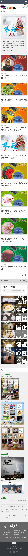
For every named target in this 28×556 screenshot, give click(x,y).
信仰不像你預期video (6, 456)
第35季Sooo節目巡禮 (6, 426)
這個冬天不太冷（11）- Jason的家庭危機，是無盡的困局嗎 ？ (14, 128)
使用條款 (19, 537)
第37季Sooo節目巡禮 (6, 377)
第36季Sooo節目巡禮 (6, 401)
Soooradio (4, 2)
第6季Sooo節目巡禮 (17, 501)
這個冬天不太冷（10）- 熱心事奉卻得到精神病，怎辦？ (14, 156)
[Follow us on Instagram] (26, 281)
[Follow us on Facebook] (21, 281)
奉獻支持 (8, 537)
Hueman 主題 (19, 548)
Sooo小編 (6, 501)
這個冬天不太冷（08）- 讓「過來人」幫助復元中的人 (13, 212)
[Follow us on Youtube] (23, 281)
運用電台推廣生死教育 (6, 481)
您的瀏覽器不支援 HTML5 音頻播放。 (14, 291)
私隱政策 (13, 537)
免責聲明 (24, 537)
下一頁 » (24, 275)
